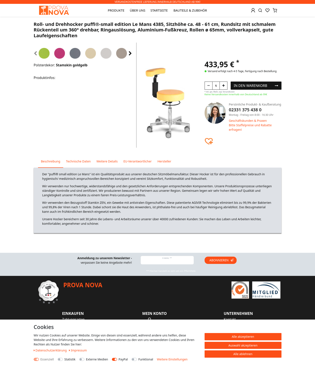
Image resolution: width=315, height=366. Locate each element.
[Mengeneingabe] (216, 85)
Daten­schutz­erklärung (51, 350)
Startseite (159, 10)
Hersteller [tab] (164, 161)
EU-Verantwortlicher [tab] (137, 161)
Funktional (145, 359)
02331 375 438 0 (245, 110)
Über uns (137, 10)
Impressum (78, 350)
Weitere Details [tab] (107, 161)
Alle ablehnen (243, 354)
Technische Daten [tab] (78, 161)
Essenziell (47, 359)
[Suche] (260, 10)
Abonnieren (221, 260)
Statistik (69, 359)
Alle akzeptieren (243, 337)
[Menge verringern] (208, 85)
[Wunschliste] (267, 10)
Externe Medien (97, 359)
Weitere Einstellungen (172, 359)
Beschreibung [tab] (50, 161)
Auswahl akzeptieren (242, 345)
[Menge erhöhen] (223, 85)
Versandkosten (229, 92)
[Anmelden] (253, 10)
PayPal (123, 359)
